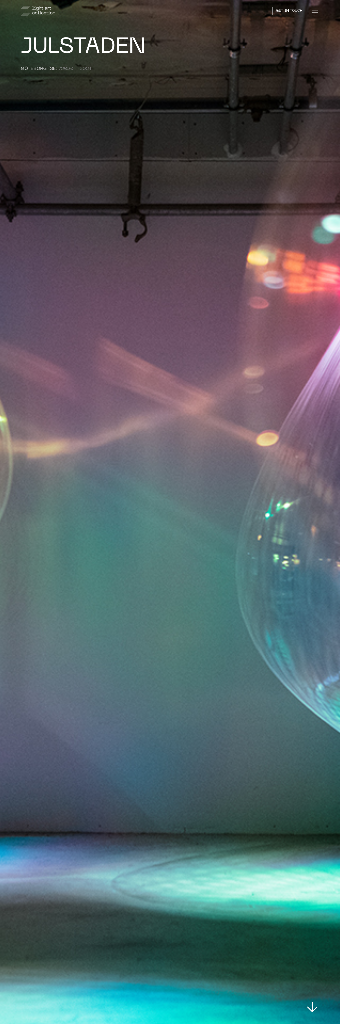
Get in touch (289, 11)
